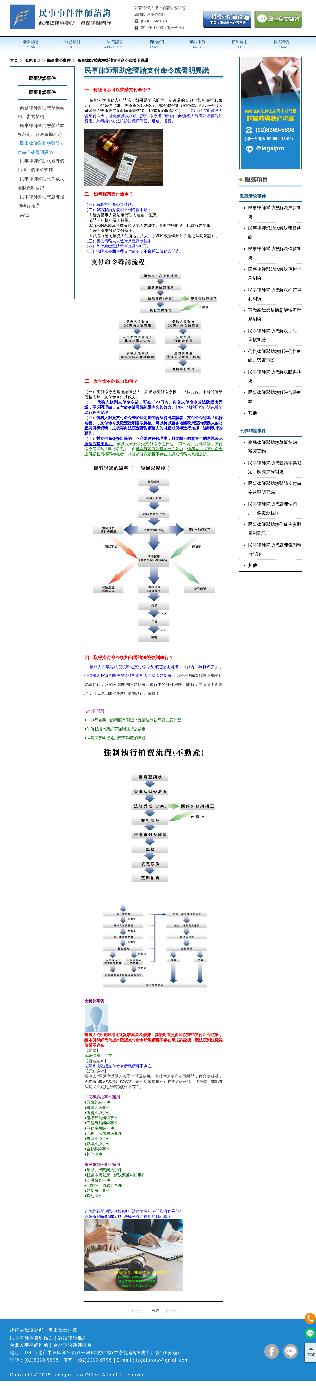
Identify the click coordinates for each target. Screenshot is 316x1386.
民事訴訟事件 (42, 78)
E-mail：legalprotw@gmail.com (152, 1360)
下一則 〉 (173, 1311)
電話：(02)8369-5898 (34, 1360)
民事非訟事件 (59, 60)
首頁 (14, 60)
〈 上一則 (133, 1311)
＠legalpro (270, 148)
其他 (24, 214)
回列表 (153, 1311)
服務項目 (32, 60)
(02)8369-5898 (150, 21)
